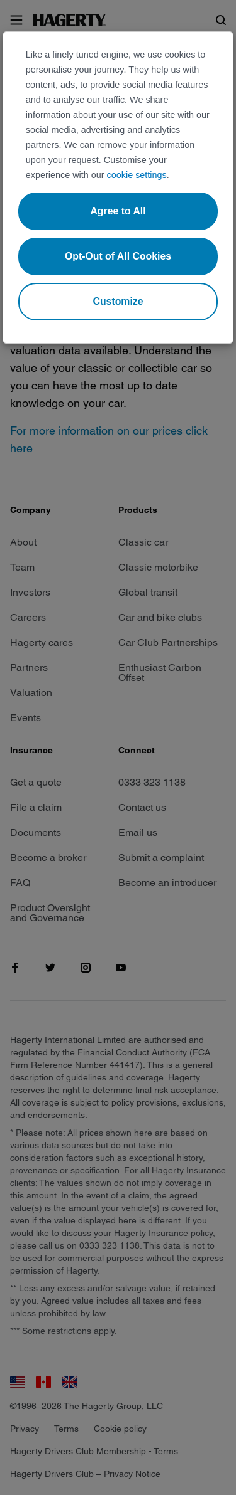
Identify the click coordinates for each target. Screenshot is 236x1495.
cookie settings (137, 175)
